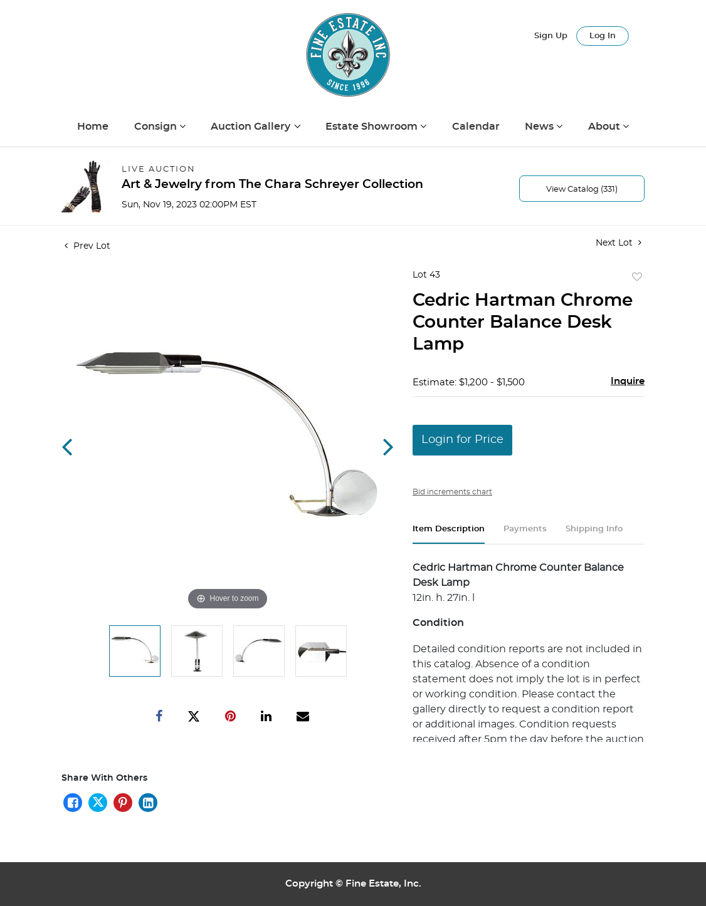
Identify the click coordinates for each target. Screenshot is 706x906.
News (540, 127)
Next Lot (618, 242)
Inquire (628, 381)
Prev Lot (87, 246)
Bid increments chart (452, 492)
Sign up (550, 36)
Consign (156, 127)
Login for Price (462, 439)
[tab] (449, 534)
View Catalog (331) (582, 189)
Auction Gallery (252, 127)
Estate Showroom (372, 127)
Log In (602, 36)
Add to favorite (637, 277)
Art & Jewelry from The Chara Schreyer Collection (272, 184)
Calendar (476, 127)
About (605, 127)
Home (92, 127)
